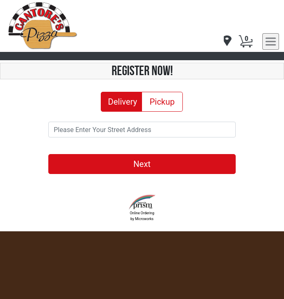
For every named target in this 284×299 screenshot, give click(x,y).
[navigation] (227, 41)
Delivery (122, 101)
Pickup (161, 101)
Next (141, 164)
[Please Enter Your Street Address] (142, 129)
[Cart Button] (245, 41)
